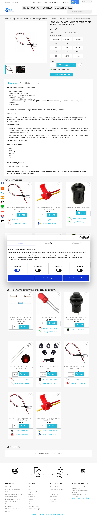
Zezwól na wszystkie (75, 278)
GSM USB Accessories (12, 487)
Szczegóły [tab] (48, 243)
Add (22, 215)
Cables (7, 511)
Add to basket (66, 65)
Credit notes (54, 494)
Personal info (54, 487)
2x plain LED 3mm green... (80, 222)
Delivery (30, 487)
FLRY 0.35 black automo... (22, 430)
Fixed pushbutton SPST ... (78, 330)
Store (26, 8)
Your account (56, 484)
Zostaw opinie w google (35, 509)
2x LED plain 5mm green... (80, 218)
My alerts (53, 501)
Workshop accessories (12, 489)
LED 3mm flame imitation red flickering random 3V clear (20, 368)
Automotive (9, 506)
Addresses (53, 497)
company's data (33, 492)
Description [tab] (12, 83)
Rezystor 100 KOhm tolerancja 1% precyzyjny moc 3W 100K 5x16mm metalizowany (20, 319)
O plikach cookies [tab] (76, 243)
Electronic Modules (11, 504)
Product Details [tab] (25, 83)
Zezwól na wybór (48, 278)
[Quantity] (52, 65)
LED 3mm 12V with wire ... (78, 379)
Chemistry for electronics (13, 494)
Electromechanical (11, 497)
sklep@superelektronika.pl (80, 498)
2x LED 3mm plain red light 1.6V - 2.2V (48, 317)
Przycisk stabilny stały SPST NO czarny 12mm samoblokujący (76, 318)
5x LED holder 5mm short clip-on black (48, 368)
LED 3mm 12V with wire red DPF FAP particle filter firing (18, 208)
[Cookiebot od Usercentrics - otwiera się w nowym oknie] (81, 237)
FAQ (70, 8)
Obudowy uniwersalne (12, 509)
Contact (36, 8)
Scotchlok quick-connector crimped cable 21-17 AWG (48, 208)
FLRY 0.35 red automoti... (22, 434)
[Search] (79, 12)
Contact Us (31, 497)
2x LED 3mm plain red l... (22, 379)
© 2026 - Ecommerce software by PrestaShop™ (48, 515)
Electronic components (12, 499)
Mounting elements (11, 501)
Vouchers (53, 499)
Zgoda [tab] (21, 243)
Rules (29, 489)
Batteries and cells (11, 492)
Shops (30, 501)
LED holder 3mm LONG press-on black (78, 207)
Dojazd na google (33, 506)
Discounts (60, 8)
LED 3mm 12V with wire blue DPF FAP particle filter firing (20, 419)
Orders (52, 492)
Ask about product (61, 74)
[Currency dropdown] (55, 2)
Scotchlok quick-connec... (19, 220)
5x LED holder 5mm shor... (50, 383)
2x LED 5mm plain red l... (50, 328)
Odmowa (21, 278)
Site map (30, 499)
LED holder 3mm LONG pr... (50, 379)
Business (48, 8)
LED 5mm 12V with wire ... (19, 223)
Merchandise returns (57, 489)
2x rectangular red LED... (22, 383)
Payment (30, 494)
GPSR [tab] (37, 83)
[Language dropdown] (38, 2)
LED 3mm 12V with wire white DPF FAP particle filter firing (76, 368)
